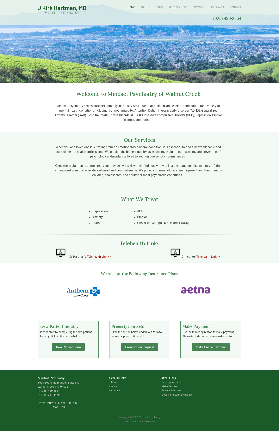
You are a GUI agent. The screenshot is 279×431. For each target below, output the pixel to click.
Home (114, 382)
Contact (115, 390)
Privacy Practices (171, 390)
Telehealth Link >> (99, 256)
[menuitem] (128, 7)
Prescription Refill (171, 382)
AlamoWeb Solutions (143, 421)
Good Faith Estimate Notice (177, 394)
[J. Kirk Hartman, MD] (62, 10)
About (114, 386)
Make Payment (170, 386)
